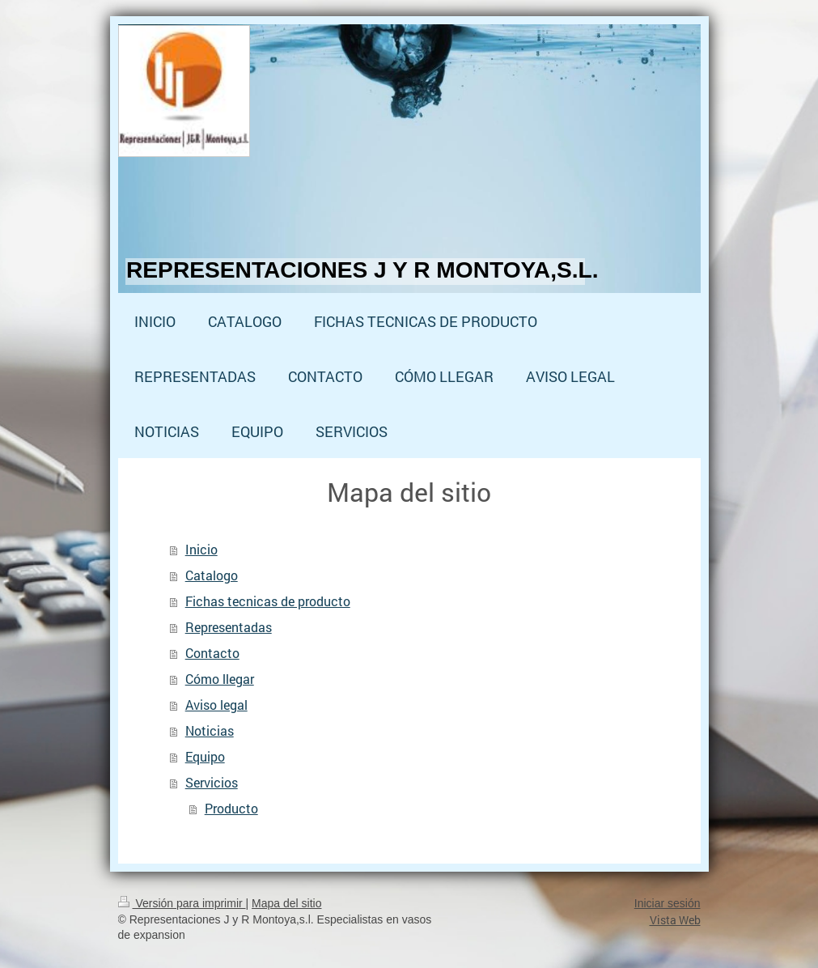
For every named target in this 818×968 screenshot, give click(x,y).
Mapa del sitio (286, 903)
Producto (231, 808)
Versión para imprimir (182, 903)
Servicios (211, 782)
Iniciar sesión (667, 903)
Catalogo (211, 575)
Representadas (228, 626)
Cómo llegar (219, 678)
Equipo (205, 756)
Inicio (201, 549)
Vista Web (675, 920)
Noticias (209, 730)
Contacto (212, 652)
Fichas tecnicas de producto (267, 600)
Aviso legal (216, 704)
